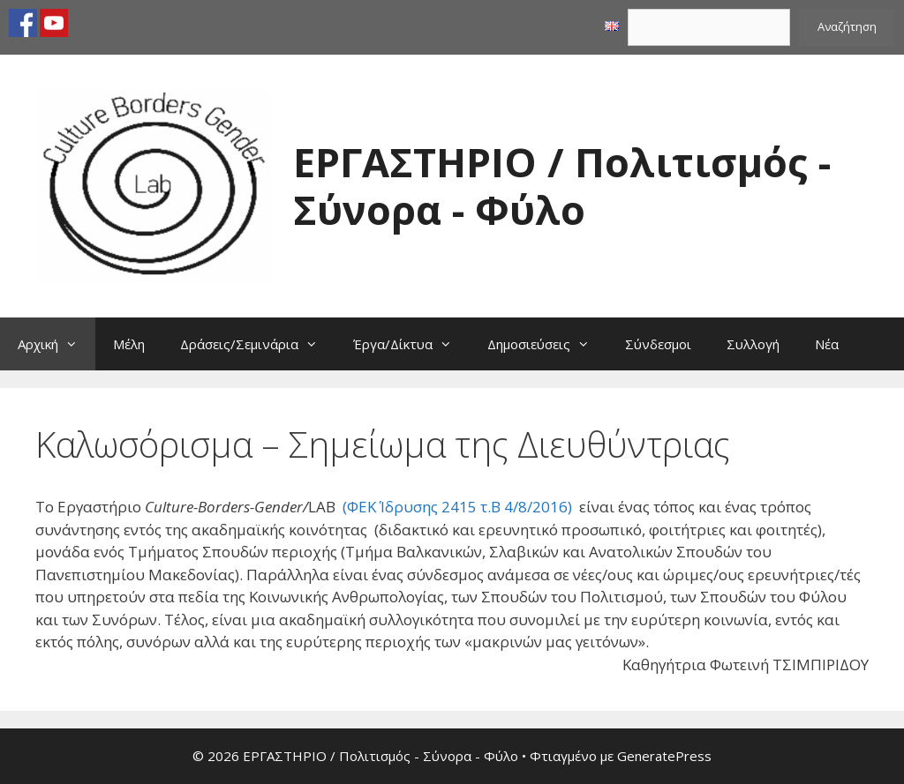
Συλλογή (753, 344)
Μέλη (129, 344)
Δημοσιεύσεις (547, 343)
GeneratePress (664, 756)
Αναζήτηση (847, 26)
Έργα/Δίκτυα (411, 343)
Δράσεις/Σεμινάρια (257, 343)
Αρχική (56, 343)
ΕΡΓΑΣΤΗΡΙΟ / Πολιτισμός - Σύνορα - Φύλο (562, 185)
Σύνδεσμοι (658, 344)
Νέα (827, 344)
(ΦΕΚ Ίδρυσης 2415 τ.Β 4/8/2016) (457, 507)
